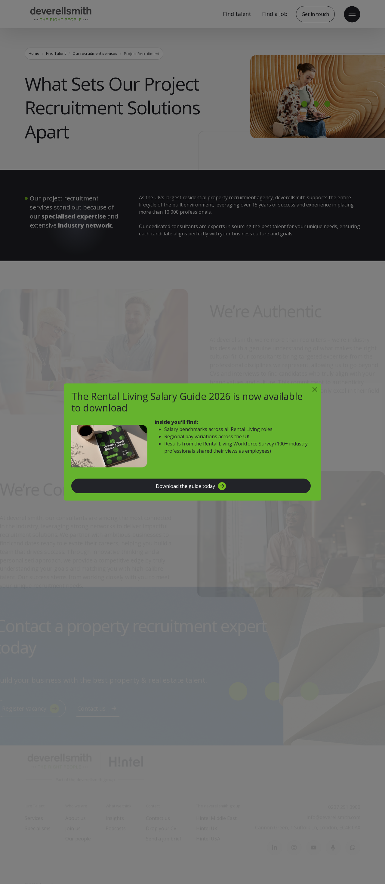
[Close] (315, 389)
